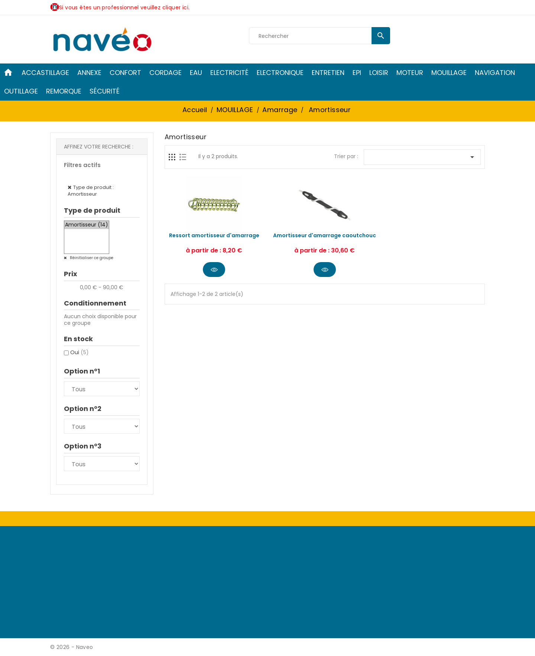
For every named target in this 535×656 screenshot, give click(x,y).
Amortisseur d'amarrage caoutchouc (324, 235)
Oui (79, 352)
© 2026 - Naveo (71, 647)
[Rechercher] (319, 36)
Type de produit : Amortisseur (91, 191)
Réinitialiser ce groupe (91, 258)
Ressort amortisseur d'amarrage (214, 235)
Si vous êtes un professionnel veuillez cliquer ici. (124, 7)
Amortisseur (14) (86, 225)
